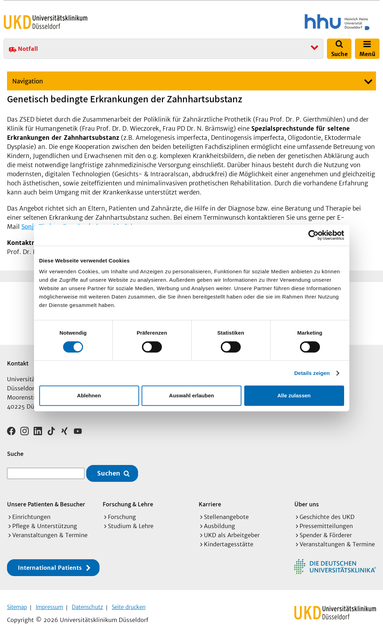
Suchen (108, 471)
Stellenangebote (226, 514)
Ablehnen (89, 395)
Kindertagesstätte (228, 541)
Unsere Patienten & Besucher (46, 502)
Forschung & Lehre (128, 502)
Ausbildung (219, 523)
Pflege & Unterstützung (44, 523)
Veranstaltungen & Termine (50, 532)
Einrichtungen (31, 514)
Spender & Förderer (326, 532)
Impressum (49, 604)
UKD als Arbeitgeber (232, 532)
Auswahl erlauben (191, 395)
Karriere (210, 502)
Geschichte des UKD (327, 514)
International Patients (50, 565)
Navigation (27, 81)
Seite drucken (128, 604)
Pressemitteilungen (326, 523)
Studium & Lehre (130, 523)
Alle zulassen (293, 395)
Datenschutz (87, 604)
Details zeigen (312, 373)
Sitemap (17, 604)
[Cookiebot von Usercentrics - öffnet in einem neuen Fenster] (313, 235)
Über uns (306, 502)
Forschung (122, 514)
